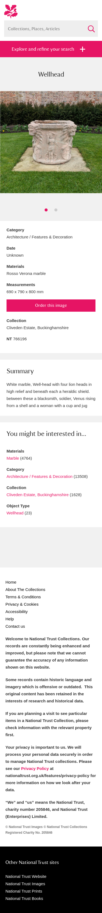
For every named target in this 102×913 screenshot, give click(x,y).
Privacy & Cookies (22, 604)
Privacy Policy (35, 768)
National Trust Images (25, 883)
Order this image (51, 305)
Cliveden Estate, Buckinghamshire (38, 494)
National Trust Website (26, 876)
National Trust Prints (23, 891)
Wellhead (15, 513)
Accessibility (16, 611)
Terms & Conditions (23, 596)
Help (9, 619)
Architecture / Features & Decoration (40, 476)
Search (91, 26)
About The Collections (25, 589)
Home (10, 582)
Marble (13, 458)
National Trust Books (24, 898)
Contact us (15, 626)
